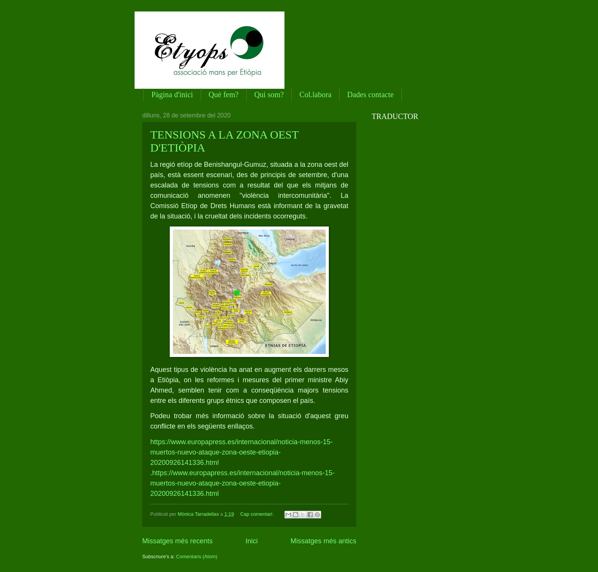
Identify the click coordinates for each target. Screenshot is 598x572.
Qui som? (269, 94)
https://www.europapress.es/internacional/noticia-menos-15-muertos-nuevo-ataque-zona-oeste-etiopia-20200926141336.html (241, 452)
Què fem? (224, 94)
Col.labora (315, 94)
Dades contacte (370, 94)
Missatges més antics (323, 541)
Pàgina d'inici (172, 94)
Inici (251, 541)
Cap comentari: (257, 514)
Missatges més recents (177, 541)
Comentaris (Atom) (196, 556)
